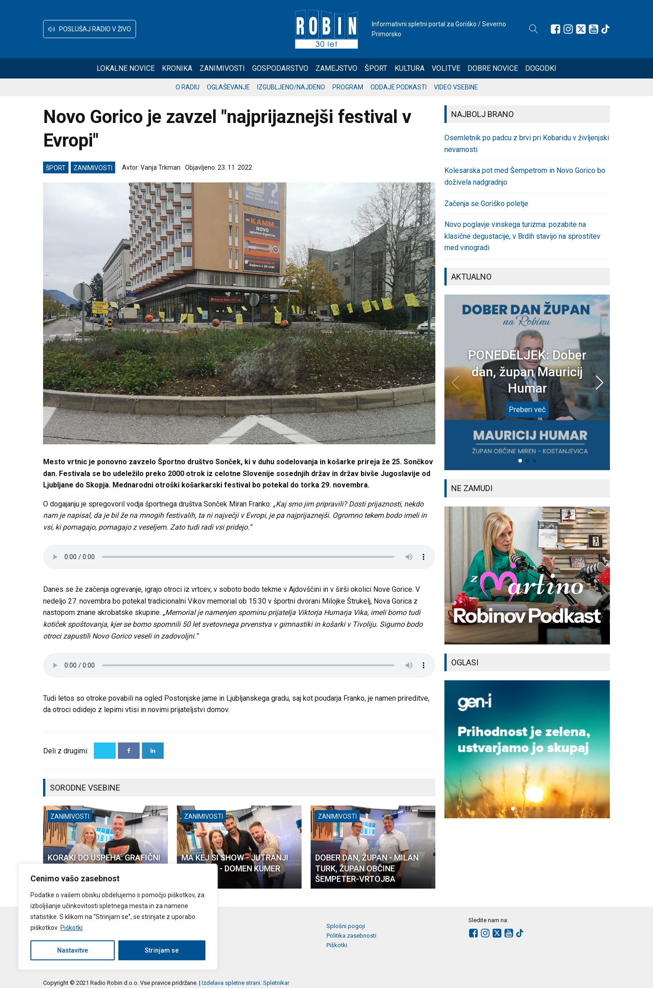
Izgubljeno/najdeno (291, 87)
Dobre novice (493, 68)
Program (347, 87)
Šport (376, 68)
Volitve (446, 68)
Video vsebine (456, 87)
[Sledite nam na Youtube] (593, 29)
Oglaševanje (228, 87)
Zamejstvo (336, 68)
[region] (118, 917)
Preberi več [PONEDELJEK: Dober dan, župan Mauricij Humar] (527, 409)
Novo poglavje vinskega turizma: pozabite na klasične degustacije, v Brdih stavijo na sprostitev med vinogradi (522, 236)
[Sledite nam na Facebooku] (555, 29)
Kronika (177, 68)
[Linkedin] (153, 750)
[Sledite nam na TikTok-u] (605, 29)
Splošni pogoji (345, 926)
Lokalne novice (126, 68)
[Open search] (533, 29)
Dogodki (540, 68)
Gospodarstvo (280, 68)
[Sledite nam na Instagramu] (568, 29)
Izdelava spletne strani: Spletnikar (245, 982)
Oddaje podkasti (398, 87)
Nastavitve (72, 950)
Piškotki (71, 927)
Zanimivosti (222, 68)
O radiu (187, 87)
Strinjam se (162, 950)
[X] (105, 750)
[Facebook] (129, 750)
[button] (89, 29)
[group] (527, 575)
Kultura (409, 68)
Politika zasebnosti (351, 935)
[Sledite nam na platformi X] (580, 29)
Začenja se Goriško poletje (486, 203)
